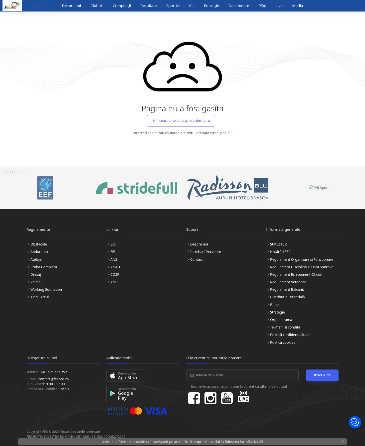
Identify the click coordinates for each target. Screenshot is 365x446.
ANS (113, 259)
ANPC (115, 282)
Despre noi (71, 5)
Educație (211, 5)
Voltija (35, 282)
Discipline (37, 5)
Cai (192, 5)
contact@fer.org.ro (53, 378)
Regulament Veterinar (288, 282)
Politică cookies (282, 342)
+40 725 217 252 (53, 372)
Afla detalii (254, 441)
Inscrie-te (322, 375)
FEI (112, 251)
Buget (275, 304)
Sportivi (173, 5)
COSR (114, 274)
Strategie (277, 312)
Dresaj (35, 274)
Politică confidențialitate (290, 334)
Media (297, 5)
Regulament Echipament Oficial (296, 274)
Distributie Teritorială (287, 296)
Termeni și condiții (285, 327)
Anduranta (39, 251)
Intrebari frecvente (205, 251)
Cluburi (97, 5)
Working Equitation (46, 289)
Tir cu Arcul (39, 296)
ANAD (115, 266)
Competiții (122, 5)
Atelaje (36, 259)
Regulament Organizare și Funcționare (301, 259)
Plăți (262, 5)
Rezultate (148, 5)
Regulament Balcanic (287, 289)
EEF (113, 244)
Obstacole (38, 244)
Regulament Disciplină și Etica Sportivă (301, 266)
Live (279, 5)
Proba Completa (43, 266)
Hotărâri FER (280, 251)
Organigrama (281, 319)
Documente (239, 5)
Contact (196, 259)
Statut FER (278, 244)
